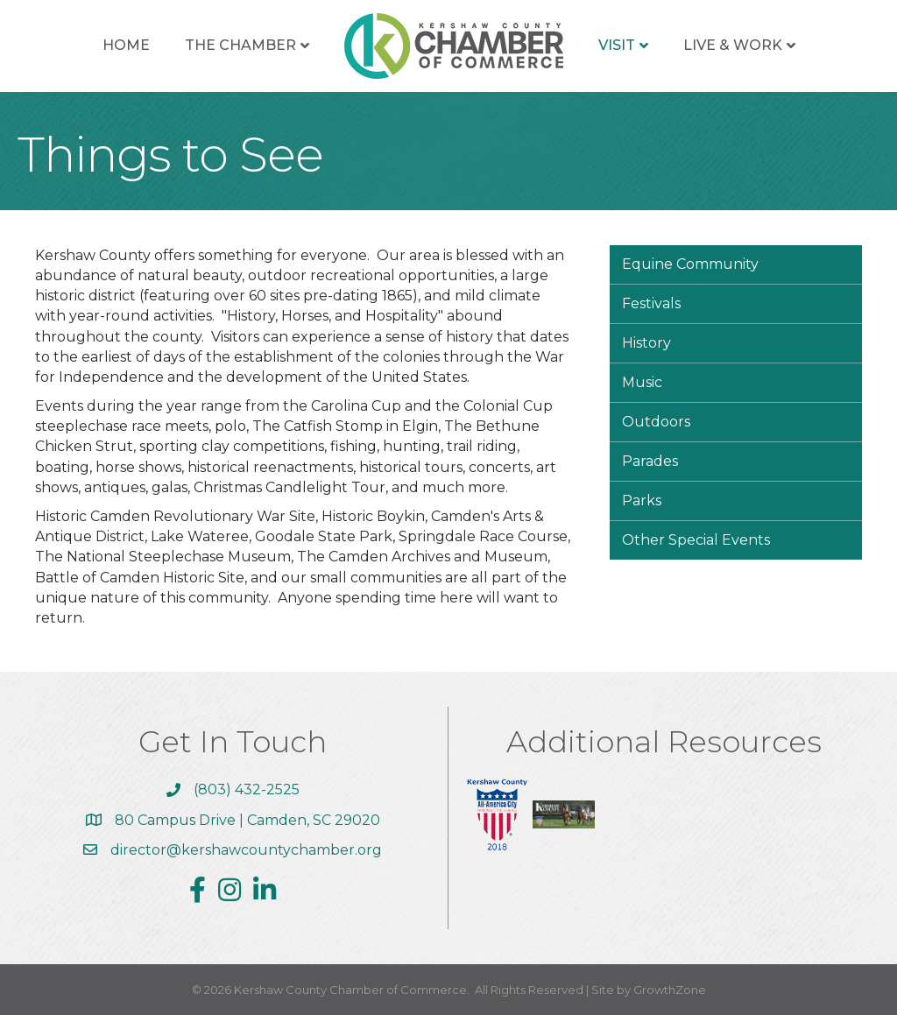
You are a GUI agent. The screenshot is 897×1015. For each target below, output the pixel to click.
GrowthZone (669, 990)
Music (642, 382)
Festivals (651, 303)
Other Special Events (696, 540)
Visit (616, 45)
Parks (641, 500)
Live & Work (732, 45)
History (646, 343)
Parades (650, 461)
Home (126, 45)
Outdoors (656, 421)
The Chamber (240, 45)
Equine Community (690, 264)
